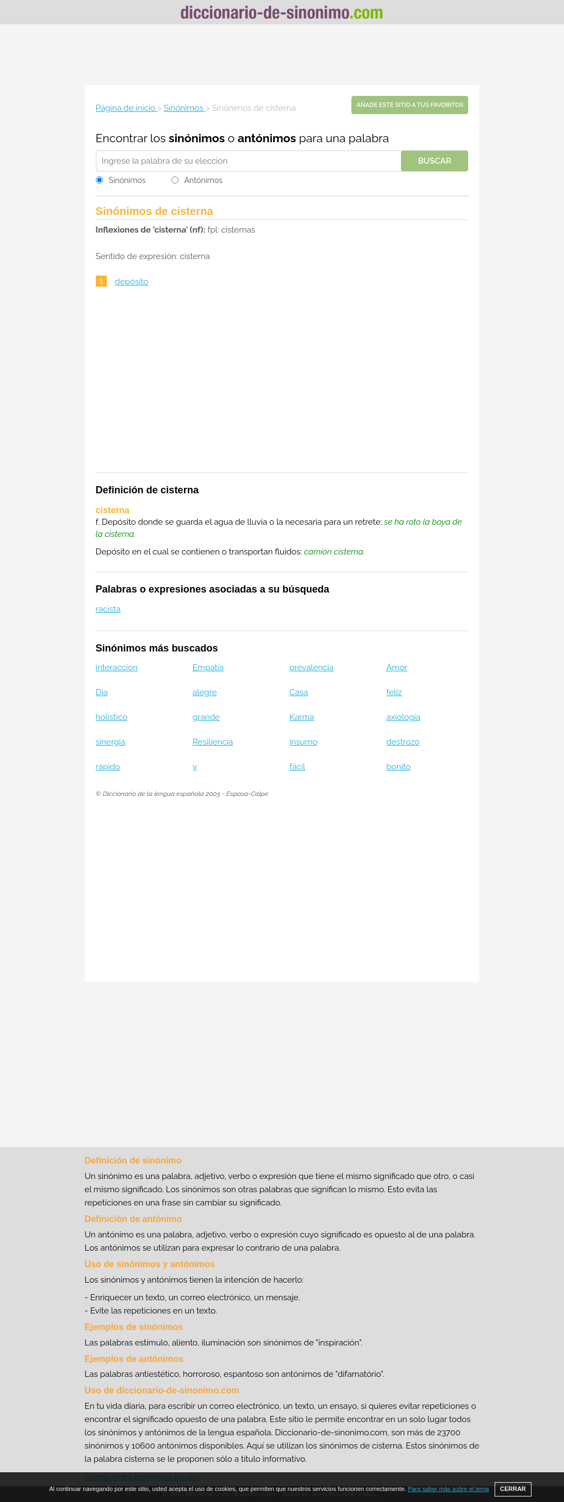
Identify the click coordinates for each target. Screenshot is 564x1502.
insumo (304, 742)
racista (108, 609)
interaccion (117, 667)
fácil (298, 767)
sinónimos (197, 138)
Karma (302, 717)
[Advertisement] (282, 54)
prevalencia (312, 667)
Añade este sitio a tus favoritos (409, 105)
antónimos (266, 138)
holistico (112, 717)
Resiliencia (213, 742)
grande (206, 717)
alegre (205, 692)
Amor (396, 667)
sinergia (111, 742)
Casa (299, 692)
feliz (394, 692)
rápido (108, 767)
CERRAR (513, 1488)
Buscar (435, 161)
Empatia (208, 667)
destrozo (402, 742)
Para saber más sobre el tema (448, 1488)
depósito (132, 282)
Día (102, 692)
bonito (398, 767)
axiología (403, 717)
